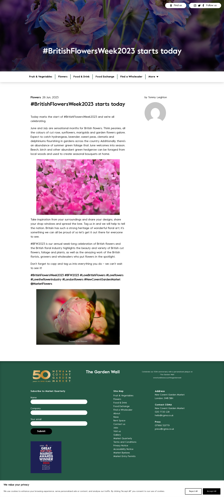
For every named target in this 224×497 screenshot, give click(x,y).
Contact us (119, 424)
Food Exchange (105, 77)
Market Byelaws (121, 453)
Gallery (117, 435)
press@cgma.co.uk (164, 429)
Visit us (117, 431)
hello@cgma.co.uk (164, 415)
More (151, 77)
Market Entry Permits (124, 456)
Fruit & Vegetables (40, 77)
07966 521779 (162, 425)
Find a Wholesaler (131, 77)
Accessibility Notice (123, 449)
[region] (112, 488)
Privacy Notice (120, 446)
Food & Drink (81, 77)
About (116, 413)
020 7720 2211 (162, 412)
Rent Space (119, 421)
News (116, 417)
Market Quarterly (122, 438)
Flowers (62, 77)
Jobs (115, 428)
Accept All (211, 491)
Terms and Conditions (124, 442)
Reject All (193, 491)
